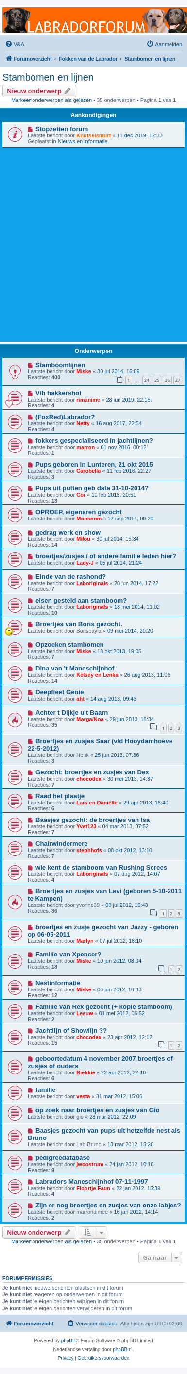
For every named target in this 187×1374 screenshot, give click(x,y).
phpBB (68, 1340)
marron (85, 447)
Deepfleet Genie (59, 692)
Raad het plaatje (60, 796)
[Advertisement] (91, 243)
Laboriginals (92, 583)
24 (146, 380)
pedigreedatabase (62, 1157)
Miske (83, 371)
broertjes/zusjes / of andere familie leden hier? (105, 556)
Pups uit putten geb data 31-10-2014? (92, 488)
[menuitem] (14, 44)
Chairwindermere (61, 843)
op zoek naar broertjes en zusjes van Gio (97, 1110)
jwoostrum (89, 1164)
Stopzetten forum (61, 129)
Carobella (88, 471)
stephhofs (89, 850)
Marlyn (84, 941)
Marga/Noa (89, 719)
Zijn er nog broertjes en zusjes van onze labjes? (108, 1205)
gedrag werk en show (68, 532)
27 (177, 380)
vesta (83, 1096)
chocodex (88, 779)
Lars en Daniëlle (96, 802)
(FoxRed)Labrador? (65, 416)
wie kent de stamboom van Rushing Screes (101, 867)
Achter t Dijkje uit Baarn (71, 712)
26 (167, 380)
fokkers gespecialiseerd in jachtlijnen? (94, 440)
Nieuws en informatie (83, 141)
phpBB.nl (123, 1349)
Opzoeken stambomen (69, 644)
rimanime (88, 399)
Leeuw (84, 1013)
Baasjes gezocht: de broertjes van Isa (92, 819)
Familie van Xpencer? (68, 954)
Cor (80, 495)
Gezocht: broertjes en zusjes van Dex (92, 772)
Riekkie (85, 1072)
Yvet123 (86, 826)
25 (156, 380)
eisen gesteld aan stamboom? (81, 600)
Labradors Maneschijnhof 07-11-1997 (91, 1181)
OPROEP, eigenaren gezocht (78, 512)
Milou (83, 539)
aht (80, 699)
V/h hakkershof (58, 393)
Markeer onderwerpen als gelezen (51, 100)
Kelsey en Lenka (97, 675)
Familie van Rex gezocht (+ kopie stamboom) (103, 1006)
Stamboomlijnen (60, 365)
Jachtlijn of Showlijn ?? (71, 1030)
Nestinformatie (57, 983)
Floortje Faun (93, 1188)
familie (45, 1089)
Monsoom (89, 518)
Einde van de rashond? (70, 576)
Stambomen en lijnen (48, 77)
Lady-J (84, 563)
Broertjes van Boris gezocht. (78, 624)
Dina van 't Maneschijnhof (74, 668)
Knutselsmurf (93, 135)
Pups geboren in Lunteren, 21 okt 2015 (94, 464)
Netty (83, 423)
